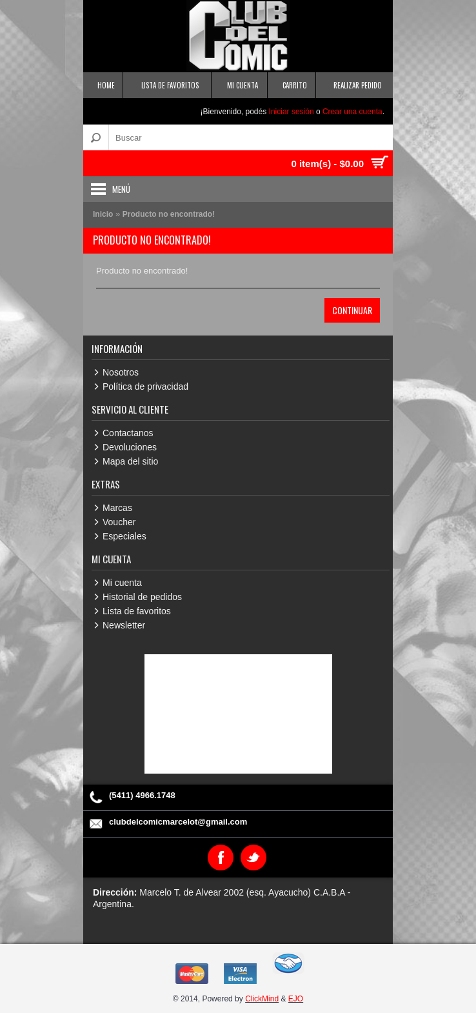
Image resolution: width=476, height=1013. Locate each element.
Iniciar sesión (291, 111)
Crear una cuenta (352, 111)
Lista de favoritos (137, 611)
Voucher (119, 522)
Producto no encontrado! (169, 214)
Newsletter (124, 625)
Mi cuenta (122, 582)
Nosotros (121, 372)
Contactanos (128, 433)
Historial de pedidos (142, 597)
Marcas (117, 508)
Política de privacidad (145, 386)
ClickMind (262, 998)
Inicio (103, 214)
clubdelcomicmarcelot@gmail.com (178, 822)
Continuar (352, 310)
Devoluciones (130, 447)
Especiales (124, 536)
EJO (295, 998)
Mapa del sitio (130, 461)
